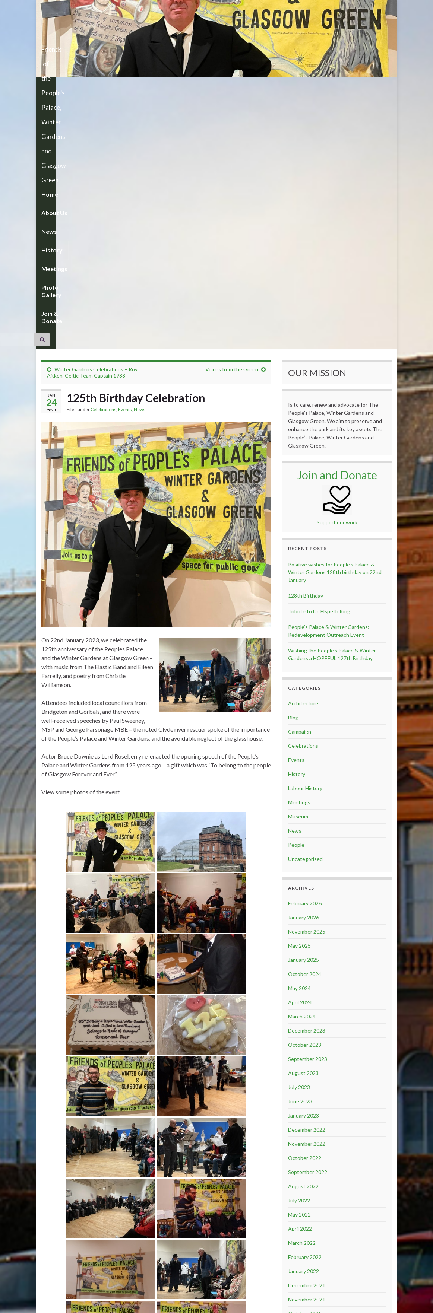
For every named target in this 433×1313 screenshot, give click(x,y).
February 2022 (305, 1004)
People (296, 591)
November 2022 (306, 890)
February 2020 (305, 1173)
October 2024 (304, 721)
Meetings (180, 86)
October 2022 (304, 905)
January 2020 (303, 1188)
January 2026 (303, 664)
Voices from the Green (231, 116)
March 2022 (302, 989)
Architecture (303, 450)
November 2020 (306, 1088)
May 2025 (299, 692)
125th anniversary (71, 1265)
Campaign (299, 478)
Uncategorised (305, 606)
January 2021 (303, 1074)
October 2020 (304, 1103)
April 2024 (300, 749)
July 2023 (299, 834)
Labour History (305, 535)
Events (125, 156)
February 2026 (305, 650)
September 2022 (307, 919)
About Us (83, 86)
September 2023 (307, 805)
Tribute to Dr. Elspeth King (319, 358)
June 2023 (300, 848)
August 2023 (303, 820)
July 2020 (299, 1117)
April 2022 (300, 975)
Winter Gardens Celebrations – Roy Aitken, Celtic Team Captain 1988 (92, 119)
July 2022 (299, 947)
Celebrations (103, 156)
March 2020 (302, 1159)
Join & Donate (274, 86)
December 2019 (306, 1202)
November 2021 (306, 1046)
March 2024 (302, 763)
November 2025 (306, 678)
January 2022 (303, 1018)
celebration (108, 1265)
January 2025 (303, 706)
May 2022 (299, 961)
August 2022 (303, 933)
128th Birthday (305, 342)
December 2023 (306, 777)
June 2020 (300, 1131)
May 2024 (299, 735)
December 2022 (306, 876)
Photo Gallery (224, 86)
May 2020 (299, 1145)
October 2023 (304, 791)
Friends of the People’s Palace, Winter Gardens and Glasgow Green (217, 47)
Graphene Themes (93, 1304)
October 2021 (304, 1060)
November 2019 (306, 1216)
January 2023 (303, 862)
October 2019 (304, 1230)
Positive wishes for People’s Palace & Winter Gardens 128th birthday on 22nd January (335, 319)
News (115, 86)
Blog (293, 464)
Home (49, 86)
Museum (298, 563)
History (145, 86)
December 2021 (306, 1032)
